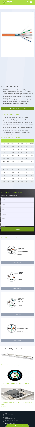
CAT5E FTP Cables (18, 341)
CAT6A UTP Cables (17, 290)
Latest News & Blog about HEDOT (11, 350)
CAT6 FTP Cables (30, 6)
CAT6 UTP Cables (17, 316)
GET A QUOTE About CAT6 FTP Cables (17, 108)
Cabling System (13, 6)
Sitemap (6, 423)
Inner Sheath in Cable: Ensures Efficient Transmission (15, 385)
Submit (17, 229)
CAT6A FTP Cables (18, 264)
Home (4, 6)
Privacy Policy (12, 423)
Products (7, 6)
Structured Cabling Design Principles (11, 366)
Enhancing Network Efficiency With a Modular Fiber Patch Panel (16, 404)
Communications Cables (21, 6)
